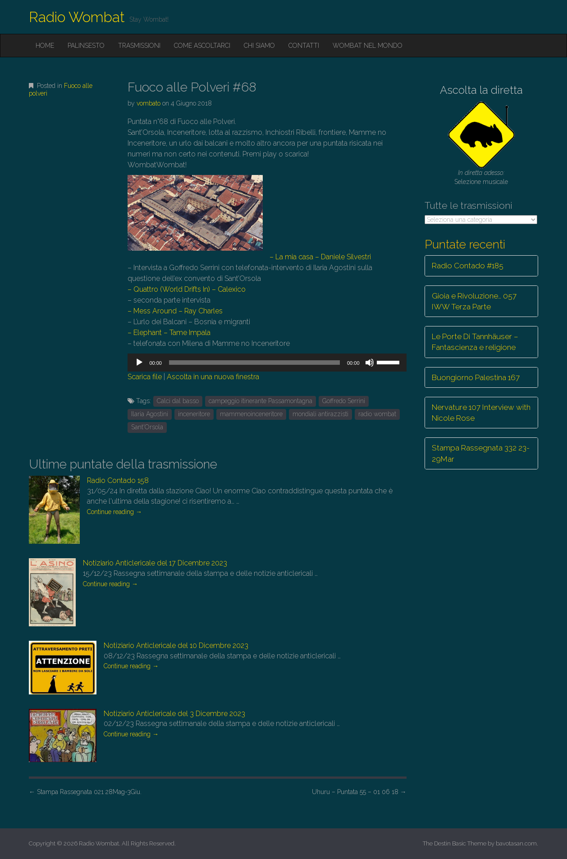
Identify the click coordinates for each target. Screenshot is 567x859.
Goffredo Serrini (343, 400)
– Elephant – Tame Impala (169, 332)
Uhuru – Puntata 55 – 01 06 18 (359, 791)
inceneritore (194, 414)
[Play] (139, 362)
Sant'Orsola (147, 427)
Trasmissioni (139, 45)
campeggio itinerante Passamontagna (260, 400)
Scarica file (145, 376)
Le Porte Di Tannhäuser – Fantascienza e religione (475, 342)
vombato (148, 103)
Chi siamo (259, 45)
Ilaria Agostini (149, 414)
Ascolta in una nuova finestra (213, 376)
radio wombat (377, 414)
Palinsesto (86, 45)
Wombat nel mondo (367, 45)
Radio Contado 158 (118, 480)
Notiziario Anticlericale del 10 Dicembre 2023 (176, 645)
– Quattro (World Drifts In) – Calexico (187, 289)
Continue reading (114, 511)
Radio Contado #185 (467, 265)
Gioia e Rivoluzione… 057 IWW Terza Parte (474, 301)
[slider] (254, 362)
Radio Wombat (77, 17)
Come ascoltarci (202, 45)
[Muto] (369, 362)
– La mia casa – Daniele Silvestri (320, 257)
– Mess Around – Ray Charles (175, 311)
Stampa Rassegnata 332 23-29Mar (481, 453)
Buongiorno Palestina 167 (476, 377)
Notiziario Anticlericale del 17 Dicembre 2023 (155, 563)
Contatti (303, 45)
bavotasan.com (516, 843)
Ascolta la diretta (481, 89)
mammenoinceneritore (251, 414)
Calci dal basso (178, 400)
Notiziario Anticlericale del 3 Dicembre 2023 (174, 713)
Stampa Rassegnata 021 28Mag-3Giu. (85, 791)
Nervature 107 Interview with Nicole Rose (481, 413)
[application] (267, 363)
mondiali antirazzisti (320, 414)
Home (45, 45)
